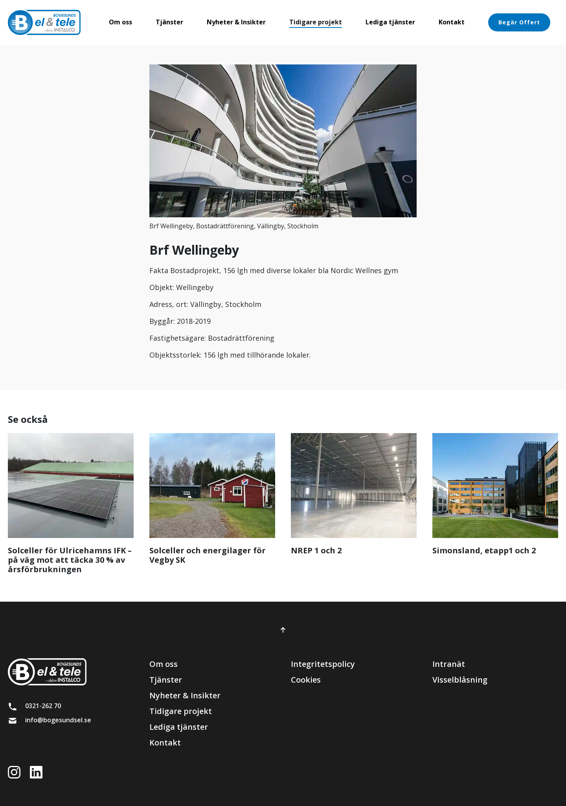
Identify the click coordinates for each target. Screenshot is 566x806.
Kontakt (165, 742)
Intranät (448, 664)
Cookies (306, 679)
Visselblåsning (459, 679)
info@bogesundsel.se (58, 720)
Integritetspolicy (323, 664)
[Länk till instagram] (18, 771)
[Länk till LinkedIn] (40, 771)
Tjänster (165, 679)
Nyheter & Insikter (185, 695)
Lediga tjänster (178, 727)
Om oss (163, 664)
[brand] (44, 22)
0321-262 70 (43, 705)
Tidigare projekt (180, 711)
